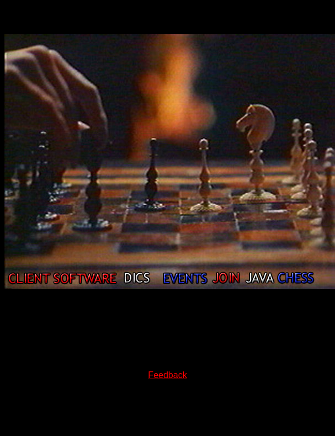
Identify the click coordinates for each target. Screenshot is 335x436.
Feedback (167, 375)
